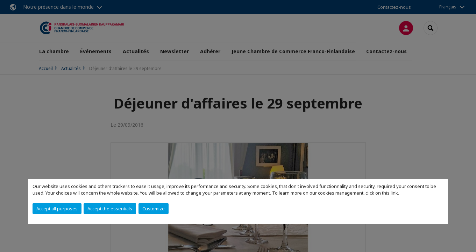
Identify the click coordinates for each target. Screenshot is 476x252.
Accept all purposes (57, 208)
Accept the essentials (109, 208)
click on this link (381, 193)
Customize (153, 208)
